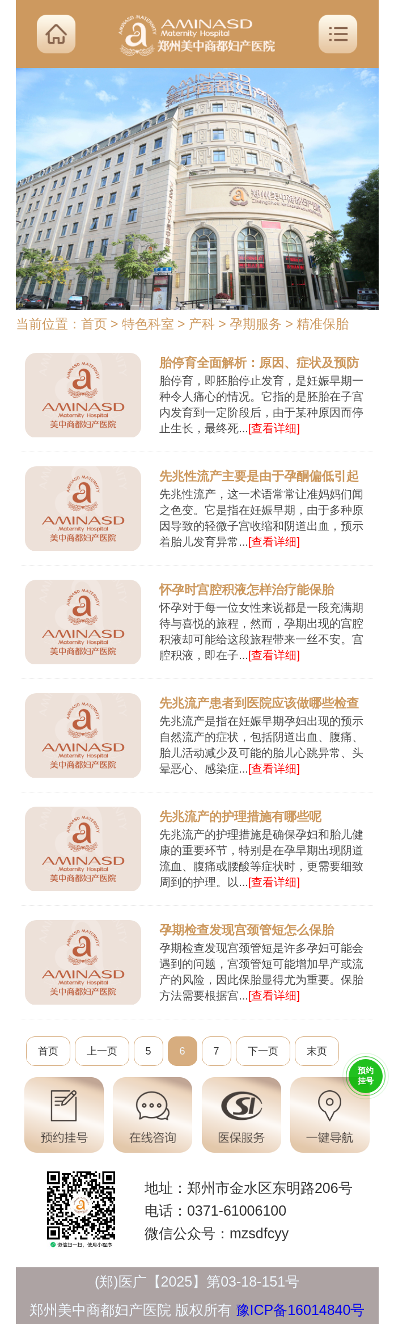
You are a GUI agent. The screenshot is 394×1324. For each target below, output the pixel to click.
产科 (202, 324)
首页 (94, 324)
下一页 (263, 1051)
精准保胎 (322, 324)
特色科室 (148, 324)
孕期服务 (256, 324)
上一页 (102, 1051)
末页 (317, 1051)
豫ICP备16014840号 (300, 1310)
